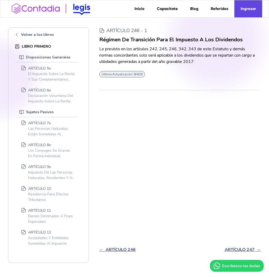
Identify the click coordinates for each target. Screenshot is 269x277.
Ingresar (248, 8)
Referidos (219, 8)
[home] (53, 8)
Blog (194, 8)
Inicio (139, 8)
